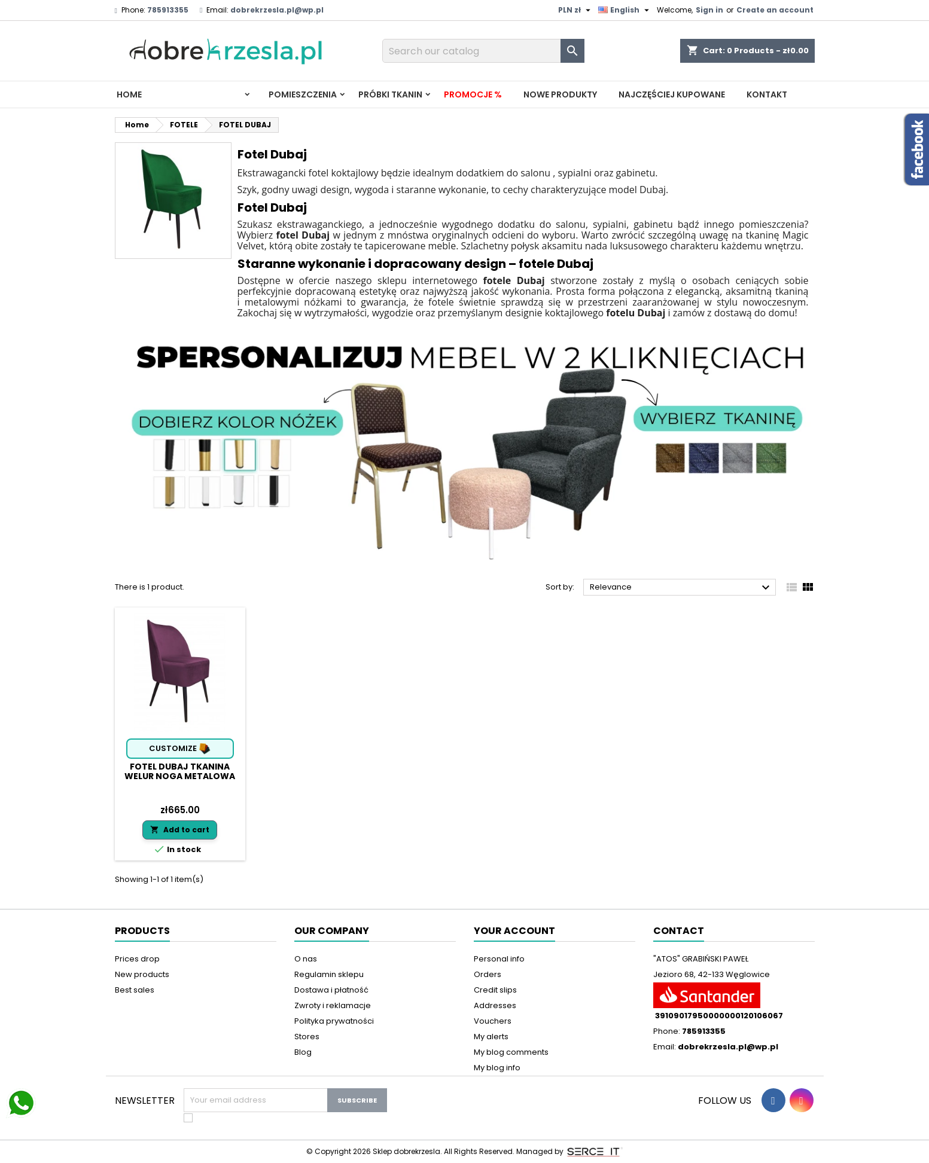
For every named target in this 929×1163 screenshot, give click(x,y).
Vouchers (492, 1021)
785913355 (167, 10)
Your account (514, 931)
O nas (305, 958)
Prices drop (137, 958)
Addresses (495, 1005)
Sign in (709, 10)
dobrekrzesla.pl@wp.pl (277, 10)
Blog (303, 1052)
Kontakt (767, 94)
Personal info (499, 958)
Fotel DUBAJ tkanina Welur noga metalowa (179, 771)
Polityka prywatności (334, 1021)
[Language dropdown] (625, 10)
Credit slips (495, 990)
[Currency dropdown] (575, 10)
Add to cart (179, 830)
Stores (306, 1036)
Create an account (775, 10)
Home (129, 94)
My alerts (491, 1036)
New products (142, 974)
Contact (678, 931)
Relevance (681, 588)
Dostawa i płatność (331, 990)
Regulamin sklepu (329, 974)
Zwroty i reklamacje (332, 1005)
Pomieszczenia (303, 94)
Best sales (134, 990)
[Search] (483, 51)
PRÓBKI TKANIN (390, 94)
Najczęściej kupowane (672, 94)
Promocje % (473, 94)
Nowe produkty (560, 94)
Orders (487, 974)
